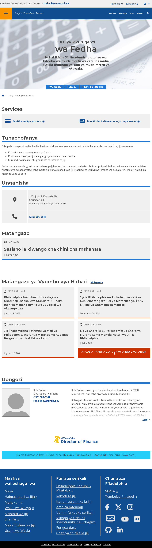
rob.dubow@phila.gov (46, 400)
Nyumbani (55, 87)
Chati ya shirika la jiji (72, 533)
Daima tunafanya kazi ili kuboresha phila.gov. (76, 455)
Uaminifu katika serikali (74, 512)
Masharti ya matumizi (53, 544)
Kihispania (132, 4)
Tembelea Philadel (119, 496)
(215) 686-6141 (37, 216)
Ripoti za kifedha (92, 87)
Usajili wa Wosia (17, 530)
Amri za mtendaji (69, 507)
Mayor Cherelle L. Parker (29, 13)
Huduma (112, 14)
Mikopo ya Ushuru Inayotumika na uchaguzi (76, 519)
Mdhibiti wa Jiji (16, 513)
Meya (9, 491)
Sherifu (10, 519)
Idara (132, 14)
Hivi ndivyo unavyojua (56, 3)
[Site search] (148, 13)
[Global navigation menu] (6, 13)
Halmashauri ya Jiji (19, 496)
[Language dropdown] (147, 3)
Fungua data (66, 527)
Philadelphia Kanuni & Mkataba (73, 488)
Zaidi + (146, 419)
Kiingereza (117, 4)
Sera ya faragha (92, 544)
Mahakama (13, 502)
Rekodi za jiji (66, 496)
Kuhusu (71, 87)
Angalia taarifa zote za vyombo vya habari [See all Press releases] (114, 352)
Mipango (123, 14)
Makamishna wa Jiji (20, 525)
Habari (140, 14)
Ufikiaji (107, 544)
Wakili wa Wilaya (18, 508)
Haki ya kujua (74, 544)
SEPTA (110, 491)
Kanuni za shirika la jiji (73, 501)
